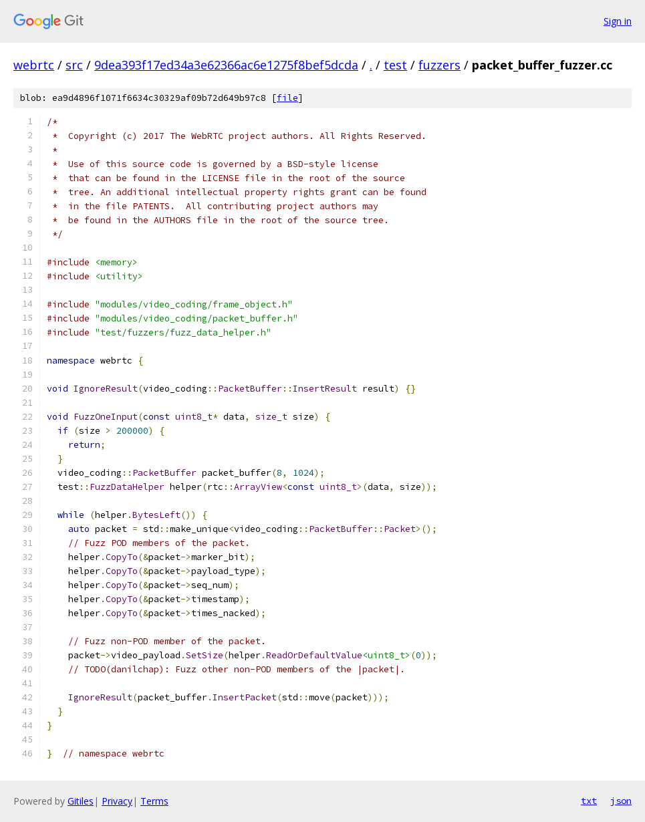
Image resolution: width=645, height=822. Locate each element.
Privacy (117, 801)
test (395, 65)
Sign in (618, 21)
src (74, 65)
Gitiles (81, 801)
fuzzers (439, 65)
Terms (154, 801)
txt (589, 801)
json (621, 801)
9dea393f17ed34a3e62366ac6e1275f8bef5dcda (226, 65)
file (287, 98)
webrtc (33, 65)
